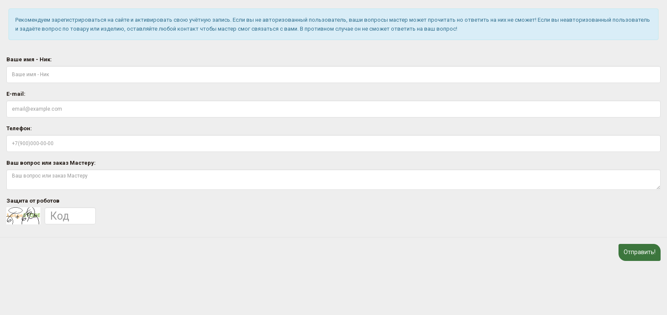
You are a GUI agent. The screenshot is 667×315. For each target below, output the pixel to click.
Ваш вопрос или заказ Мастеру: (51, 163)
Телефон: (19, 128)
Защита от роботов (33, 201)
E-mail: (16, 94)
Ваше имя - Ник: (29, 59)
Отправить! (640, 252)
